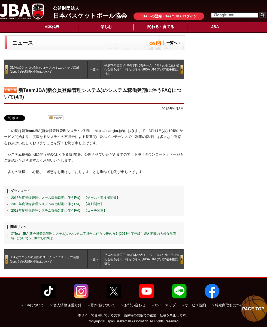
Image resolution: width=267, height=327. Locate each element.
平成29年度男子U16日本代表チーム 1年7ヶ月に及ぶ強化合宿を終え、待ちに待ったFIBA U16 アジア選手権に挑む (142, 69)
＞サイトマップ (163, 305)
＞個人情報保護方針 (65, 305)
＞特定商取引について (229, 305)
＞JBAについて (32, 305)
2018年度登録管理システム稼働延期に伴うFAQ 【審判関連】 (57, 204)
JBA (215, 26)
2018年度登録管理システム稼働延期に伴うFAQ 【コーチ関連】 (59, 210)
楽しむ (106, 26)
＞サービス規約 (193, 305)
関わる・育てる (160, 26)
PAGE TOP (253, 309)
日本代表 (51, 26)
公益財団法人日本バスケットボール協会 (22, 11)
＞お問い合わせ (133, 305)
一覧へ (171, 43)
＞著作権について (101, 305)
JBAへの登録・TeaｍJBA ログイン (169, 16)
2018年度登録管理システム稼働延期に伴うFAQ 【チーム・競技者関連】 (65, 198)
